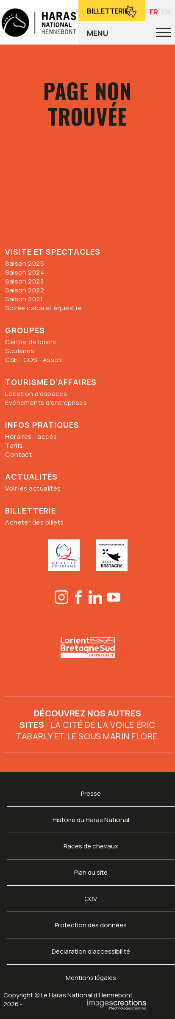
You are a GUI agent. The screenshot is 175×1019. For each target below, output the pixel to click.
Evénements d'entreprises (46, 402)
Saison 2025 (24, 263)
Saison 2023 (24, 281)
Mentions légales (91, 977)
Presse (91, 793)
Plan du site (91, 872)
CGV (90, 898)
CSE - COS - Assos (33, 359)
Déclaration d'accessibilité (91, 951)
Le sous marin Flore (112, 736)
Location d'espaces (36, 393)
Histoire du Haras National (91, 819)
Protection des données (91, 925)
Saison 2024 (24, 272)
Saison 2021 (24, 299)
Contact (18, 454)
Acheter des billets (34, 522)
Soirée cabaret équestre (43, 307)
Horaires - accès (31, 436)
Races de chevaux (91, 846)
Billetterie (107, 11)
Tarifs (14, 445)
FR (154, 12)
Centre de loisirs (30, 341)
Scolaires (19, 350)
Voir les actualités (33, 488)
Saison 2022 (24, 290)
